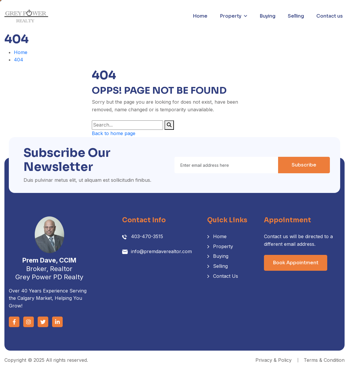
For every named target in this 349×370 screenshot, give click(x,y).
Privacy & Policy (273, 360)
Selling (296, 16)
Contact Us (225, 276)
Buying (267, 16)
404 (18, 60)
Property (230, 16)
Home (200, 16)
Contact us (329, 16)
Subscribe (304, 165)
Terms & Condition (324, 360)
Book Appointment (295, 263)
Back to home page (113, 133)
